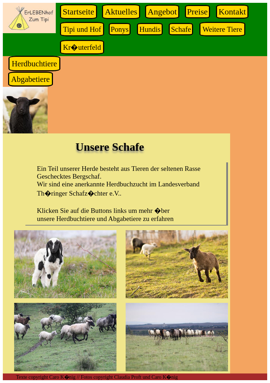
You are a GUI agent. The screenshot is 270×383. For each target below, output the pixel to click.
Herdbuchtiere (34, 63)
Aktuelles (121, 11)
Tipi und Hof (82, 29)
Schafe (181, 29)
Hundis (150, 29)
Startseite (78, 11)
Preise (197, 11)
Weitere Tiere (222, 29)
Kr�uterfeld (82, 47)
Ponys (119, 29)
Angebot (162, 11)
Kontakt (232, 11)
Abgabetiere (30, 78)
